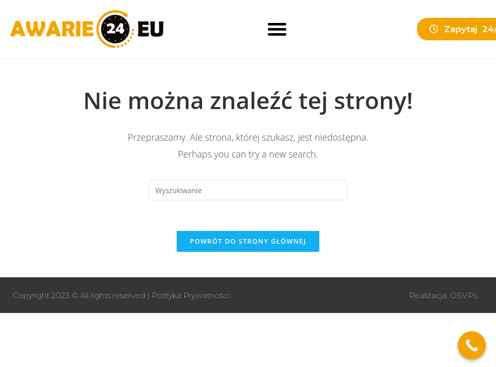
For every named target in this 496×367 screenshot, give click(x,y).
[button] (277, 29)
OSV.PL (464, 295)
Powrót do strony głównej (248, 241)
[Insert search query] (248, 190)
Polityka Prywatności (190, 295)
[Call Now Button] (472, 345)
